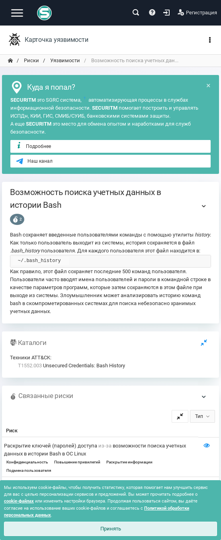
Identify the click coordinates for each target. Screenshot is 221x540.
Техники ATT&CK (30, 358)
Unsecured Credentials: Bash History (71, 366)
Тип (199, 416)
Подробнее (33, 146)
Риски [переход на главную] (31, 60)
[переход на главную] (10, 61)
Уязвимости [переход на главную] (64, 60)
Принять (110, 529)
